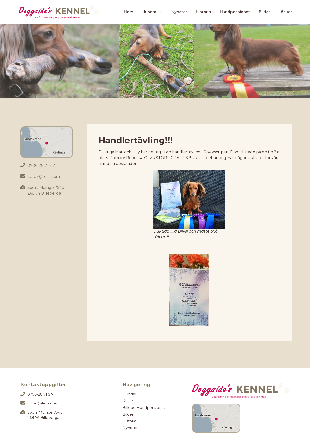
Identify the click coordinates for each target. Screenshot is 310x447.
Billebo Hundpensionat (144, 407)
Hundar (152, 12)
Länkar (285, 12)
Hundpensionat (235, 12)
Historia (203, 12)
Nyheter (179, 12)
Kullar (128, 400)
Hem (128, 12)
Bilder (264, 12)
